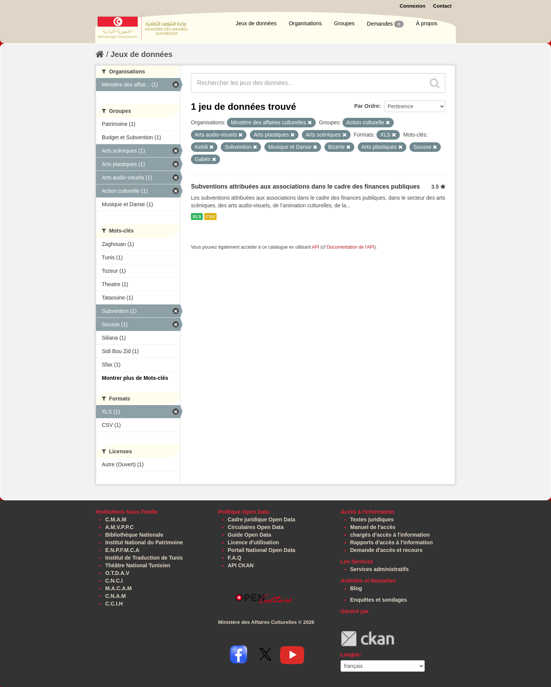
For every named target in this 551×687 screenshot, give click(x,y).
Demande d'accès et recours (386, 550)
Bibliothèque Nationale (134, 535)
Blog (356, 588)
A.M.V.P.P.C (119, 527)
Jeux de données (256, 23)
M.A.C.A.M (118, 588)
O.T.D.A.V (117, 573)
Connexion (412, 6)
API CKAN (241, 565)
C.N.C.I (114, 581)
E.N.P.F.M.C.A (122, 550)
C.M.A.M (115, 519)
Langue (350, 654)
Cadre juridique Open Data (261, 519)
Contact (442, 6)
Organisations (305, 23)
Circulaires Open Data (256, 527)
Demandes (385, 24)
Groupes (344, 23)
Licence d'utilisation (253, 542)
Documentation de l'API (350, 247)
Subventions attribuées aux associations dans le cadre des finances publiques (305, 186)
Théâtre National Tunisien (137, 565)
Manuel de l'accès (373, 527)
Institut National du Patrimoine (144, 542)
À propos (426, 23)
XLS (196, 216)
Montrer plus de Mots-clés (135, 378)
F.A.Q (234, 558)
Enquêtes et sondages (378, 600)
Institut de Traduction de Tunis (144, 558)
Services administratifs (379, 569)
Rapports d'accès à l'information (391, 542)
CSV (210, 216)
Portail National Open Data (261, 550)
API (315, 247)
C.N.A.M (115, 596)
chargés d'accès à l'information (390, 535)
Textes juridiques (372, 519)
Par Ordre (366, 106)
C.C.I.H (114, 604)
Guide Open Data (249, 535)
